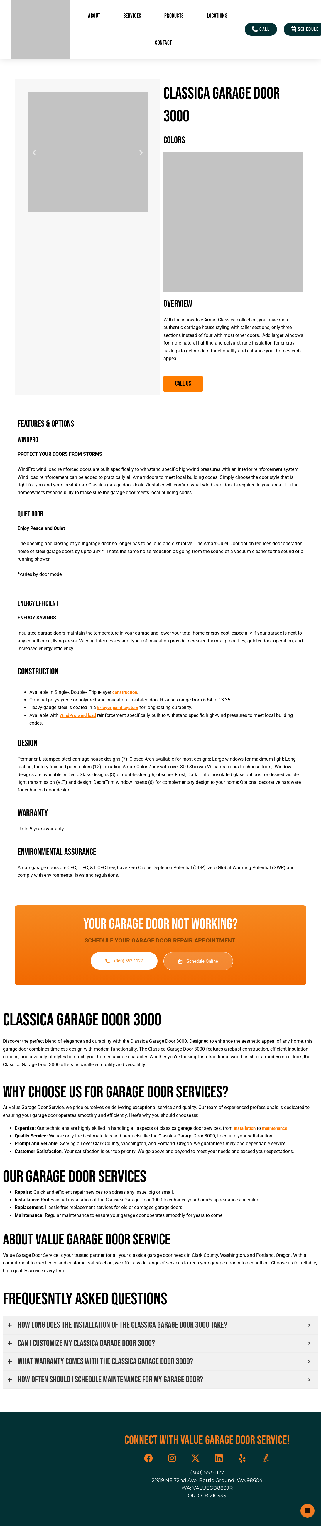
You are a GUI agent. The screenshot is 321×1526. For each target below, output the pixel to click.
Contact (163, 42)
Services (132, 15)
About (94, 15)
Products (174, 15)
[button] (34, 152)
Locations (217, 15)
